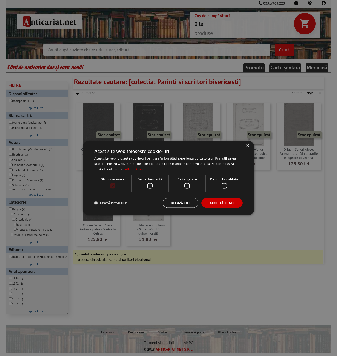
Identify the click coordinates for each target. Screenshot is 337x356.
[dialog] (168, 178)
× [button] (247, 145)
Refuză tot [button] (180, 203)
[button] (110, 203)
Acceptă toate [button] (222, 203)
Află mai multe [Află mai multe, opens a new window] (136, 169)
